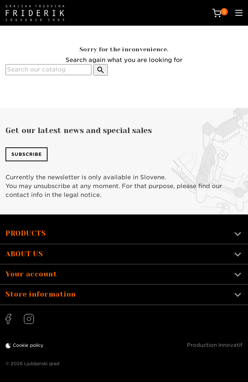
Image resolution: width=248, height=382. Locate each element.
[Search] (48, 69)
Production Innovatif (215, 345)
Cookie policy (28, 345)
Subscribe (26, 154)
